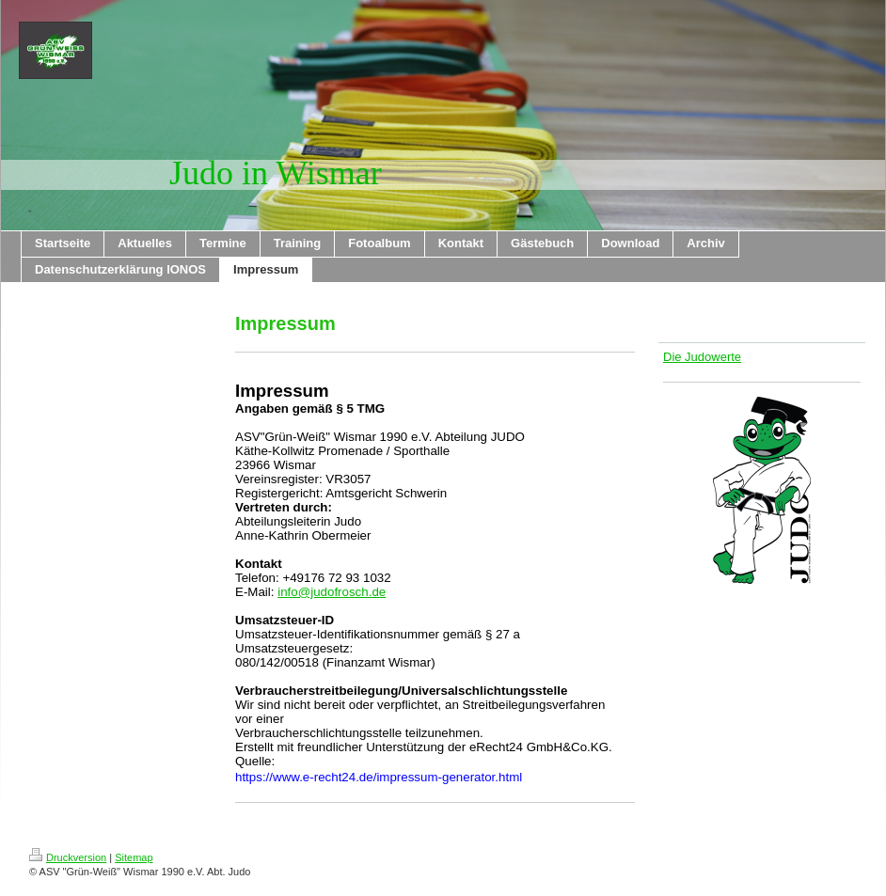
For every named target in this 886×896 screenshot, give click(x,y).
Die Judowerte (702, 357)
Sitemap (133, 857)
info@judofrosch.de (331, 592)
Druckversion (67, 857)
